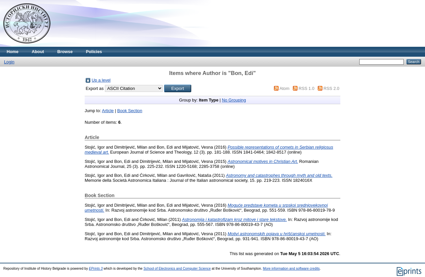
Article (108, 110)
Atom (285, 88)
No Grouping (234, 100)
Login (9, 61)
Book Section (129, 110)
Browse (65, 51)
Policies (94, 51)
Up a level (101, 80)
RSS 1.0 (306, 88)
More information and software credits (291, 268)
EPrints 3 (96, 268)
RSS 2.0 (331, 88)
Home (13, 51)
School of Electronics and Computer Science (177, 268)
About (38, 51)
